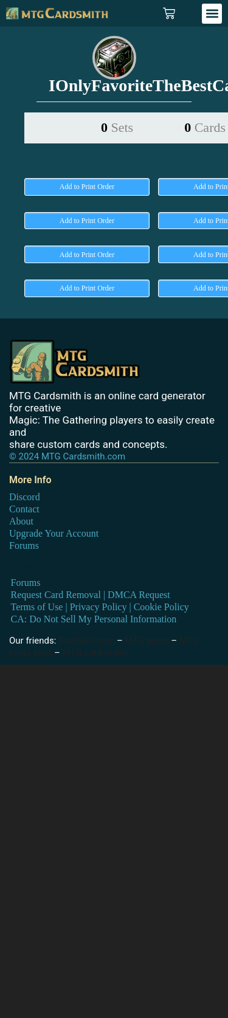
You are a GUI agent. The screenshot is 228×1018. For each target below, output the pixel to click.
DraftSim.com (86, 640)
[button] (212, 14)
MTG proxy (147, 640)
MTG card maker (96, 652)
